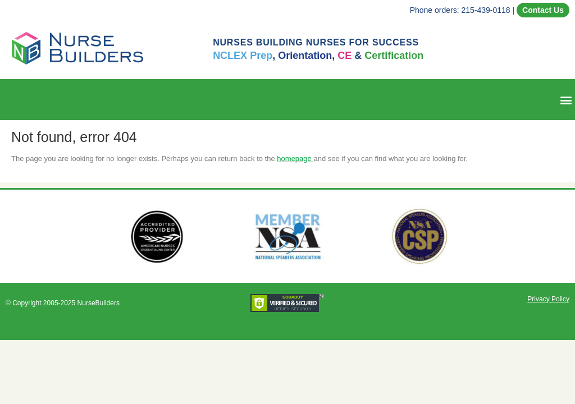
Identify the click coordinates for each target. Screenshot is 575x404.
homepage (294, 158)
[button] (565, 99)
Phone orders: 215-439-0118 (460, 10)
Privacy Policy (548, 299)
